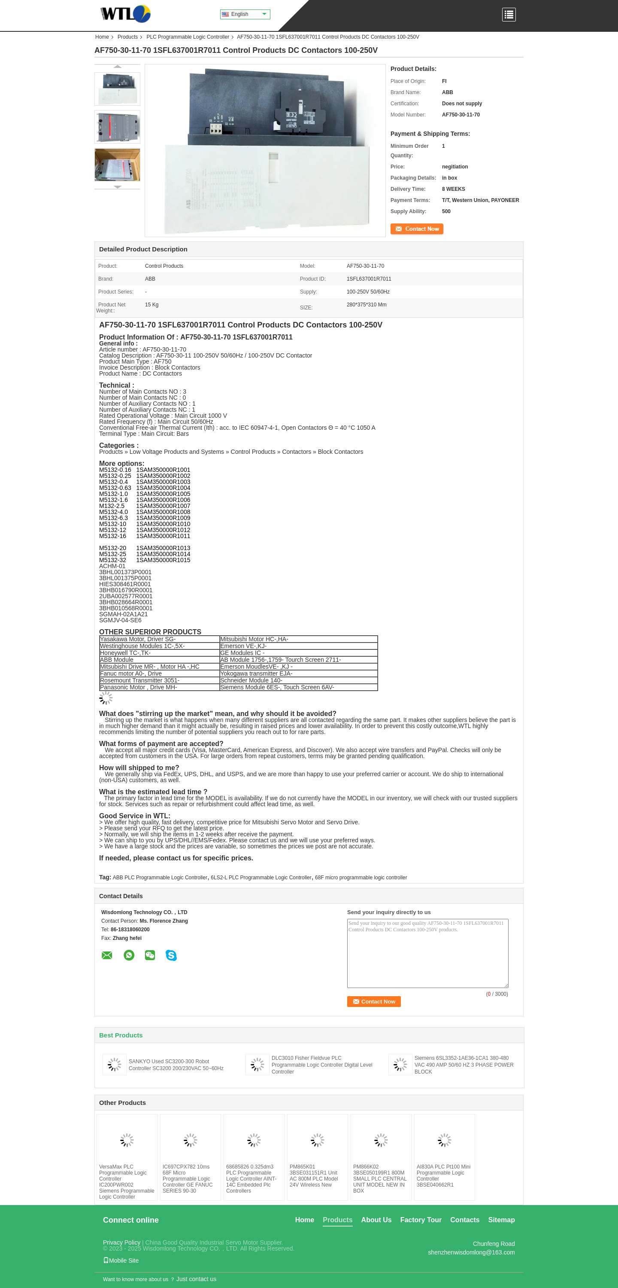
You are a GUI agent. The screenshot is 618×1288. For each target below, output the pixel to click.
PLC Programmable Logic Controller (187, 37)
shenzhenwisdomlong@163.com (471, 1252)
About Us (376, 1220)
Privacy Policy (121, 1242)
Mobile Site (121, 1260)
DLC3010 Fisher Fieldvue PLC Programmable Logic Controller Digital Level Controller (322, 1065)
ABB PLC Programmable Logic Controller (160, 878)
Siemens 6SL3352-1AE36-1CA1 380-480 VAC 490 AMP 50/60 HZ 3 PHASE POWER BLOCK (464, 1065)
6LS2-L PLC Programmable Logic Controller (261, 878)
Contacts (464, 1220)
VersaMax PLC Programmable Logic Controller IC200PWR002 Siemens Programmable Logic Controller (126, 1182)
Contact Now (405, 228)
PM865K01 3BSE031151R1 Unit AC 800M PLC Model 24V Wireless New (314, 1176)
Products (128, 37)
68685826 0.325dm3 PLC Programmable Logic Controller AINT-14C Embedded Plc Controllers (251, 1179)
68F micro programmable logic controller (361, 878)
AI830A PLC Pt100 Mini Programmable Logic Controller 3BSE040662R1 (443, 1176)
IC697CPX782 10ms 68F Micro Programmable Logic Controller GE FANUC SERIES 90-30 (188, 1179)
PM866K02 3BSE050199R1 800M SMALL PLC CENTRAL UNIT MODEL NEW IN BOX (379, 1179)
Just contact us (196, 1279)
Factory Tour (421, 1220)
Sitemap (501, 1220)
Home (102, 37)
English (249, 14)
